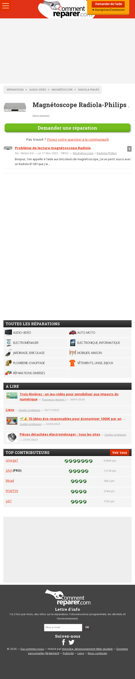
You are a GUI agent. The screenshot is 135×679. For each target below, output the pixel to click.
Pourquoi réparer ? (54, 399)
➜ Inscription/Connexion (108, 10)
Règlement (52, 653)
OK (87, 627)
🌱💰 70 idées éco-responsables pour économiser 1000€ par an (70, 419)
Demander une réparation (67, 128)
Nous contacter (97, 653)
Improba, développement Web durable (87, 649)
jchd (9, 470)
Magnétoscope (83, 153)
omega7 (12, 460)
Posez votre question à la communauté (78, 139)
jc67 (9, 501)
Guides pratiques (29, 410)
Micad (10, 480)
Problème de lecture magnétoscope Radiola (53, 148)
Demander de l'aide (108, 4)
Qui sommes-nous (32, 649)
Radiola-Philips (107, 153)
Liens (10, 410)
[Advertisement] (67, 51)
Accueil (67, 9)
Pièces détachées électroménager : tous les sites (60, 434)
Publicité (68, 653)
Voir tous (119, 452)
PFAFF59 (12, 491)
